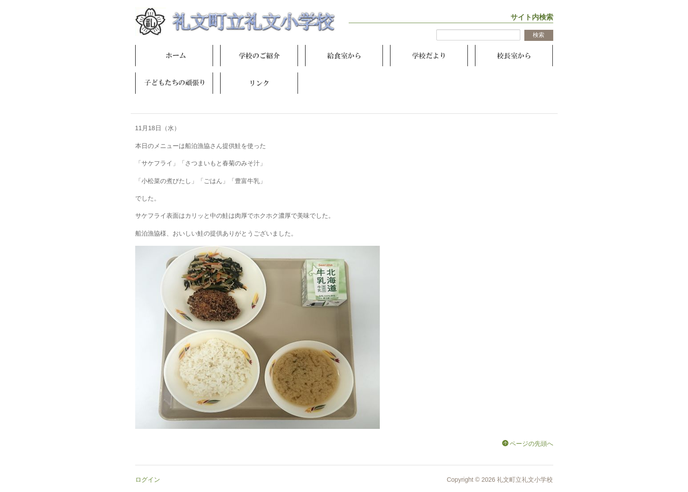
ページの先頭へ (531, 443)
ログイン (147, 479)
